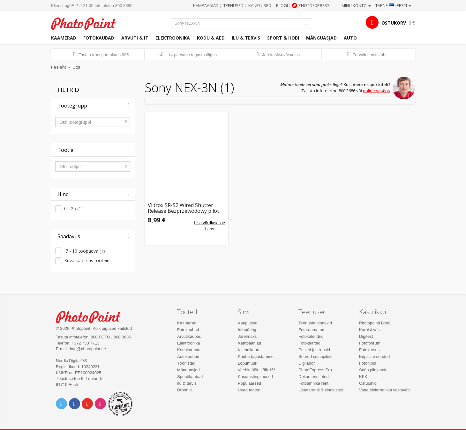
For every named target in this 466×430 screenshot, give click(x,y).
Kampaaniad (206, 5)
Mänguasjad (321, 38)
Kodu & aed (211, 38)
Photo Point (92, 316)
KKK (363, 376)
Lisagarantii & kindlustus (320, 390)
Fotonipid (367, 363)
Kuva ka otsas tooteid (86, 260)
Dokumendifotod (313, 376)
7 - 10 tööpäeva (84, 251)
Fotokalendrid (311, 336)
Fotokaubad (98, 38)
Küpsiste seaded (374, 356)
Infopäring (247, 329)
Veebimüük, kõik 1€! (256, 369)
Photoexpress (314, 5)
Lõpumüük (247, 363)
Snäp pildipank (372, 369)
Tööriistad (186, 363)
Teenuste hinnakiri (315, 323)
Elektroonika (172, 38)
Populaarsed (249, 383)
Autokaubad (188, 356)
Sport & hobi (283, 38)
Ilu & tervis (246, 38)
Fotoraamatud (311, 329)
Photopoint (87, 22)
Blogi (282, 5)
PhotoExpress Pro (315, 369)
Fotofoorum (369, 343)
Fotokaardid (309, 343)
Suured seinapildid (315, 356)
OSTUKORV (393, 23)
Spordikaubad (190, 376)
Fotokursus (369, 349)
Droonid (184, 390)
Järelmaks (247, 336)
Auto (350, 38)
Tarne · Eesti (393, 5)
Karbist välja (370, 329)
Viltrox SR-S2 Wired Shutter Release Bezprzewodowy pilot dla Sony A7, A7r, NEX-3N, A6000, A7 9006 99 (183, 208)
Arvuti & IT (134, 38)
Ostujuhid (368, 383)
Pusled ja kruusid (314, 349)
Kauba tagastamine (256, 356)
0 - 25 (73, 208)
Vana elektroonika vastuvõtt (384, 390)
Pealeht (58, 67)
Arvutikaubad (189, 336)
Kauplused (259, 5)
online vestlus (376, 90)
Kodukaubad (188, 349)
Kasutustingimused (255, 376)
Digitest (366, 336)
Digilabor (306, 363)
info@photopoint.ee (88, 348)
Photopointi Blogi (374, 323)
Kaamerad (63, 38)
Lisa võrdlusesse (209, 222)
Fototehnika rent (313, 383)
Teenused (233, 5)
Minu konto (356, 5)
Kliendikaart (248, 349)
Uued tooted (249, 390)
